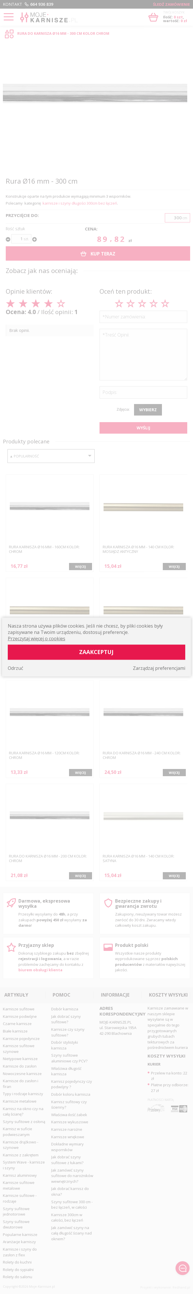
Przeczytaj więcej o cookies (36, 638)
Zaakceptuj (96, 652)
